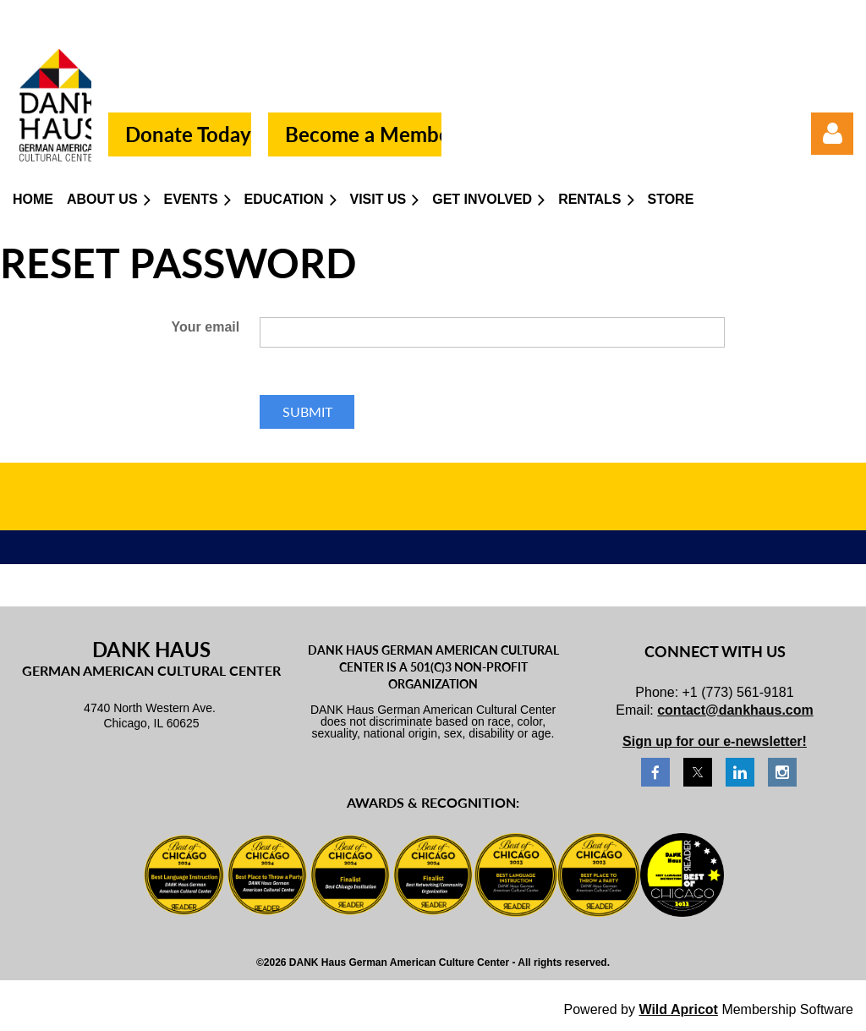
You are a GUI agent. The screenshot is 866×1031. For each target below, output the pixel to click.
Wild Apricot (678, 1009)
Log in (832, 133)
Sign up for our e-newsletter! (714, 741)
